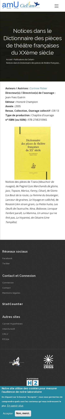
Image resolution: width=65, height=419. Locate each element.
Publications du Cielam (24, 59)
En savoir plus (15, 405)
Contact (6, 287)
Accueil (9, 59)
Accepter (8, 413)
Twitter (6, 263)
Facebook (7, 258)
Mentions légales (11, 293)
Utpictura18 (8, 329)
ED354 (5, 339)
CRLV (5, 334)
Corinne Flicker (38, 88)
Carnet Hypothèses (12, 323)
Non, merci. (23, 413)
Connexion (8, 282)
